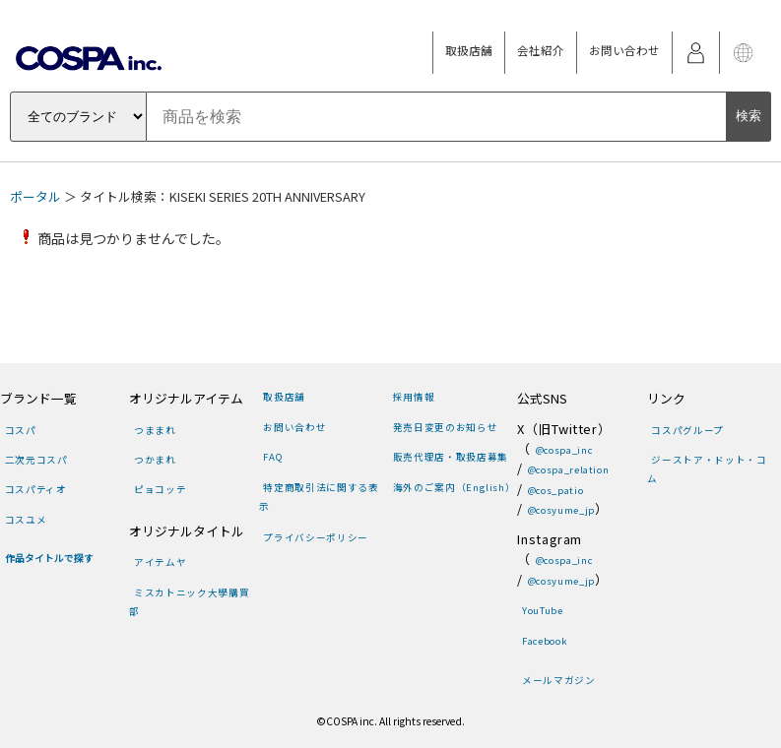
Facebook (544, 641)
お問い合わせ (624, 50)
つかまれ (155, 460)
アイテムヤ (160, 562)
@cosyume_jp (561, 510)
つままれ (155, 430)
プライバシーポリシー (315, 537)
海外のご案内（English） (454, 487)
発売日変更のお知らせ (445, 427)
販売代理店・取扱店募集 (450, 457)
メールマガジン (558, 680)
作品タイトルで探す (49, 558)
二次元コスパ (36, 460)
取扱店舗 (468, 50)
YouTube (542, 610)
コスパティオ (36, 489)
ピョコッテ (160, 489)
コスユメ (26, 520)
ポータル (35, 196)
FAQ (273, 457)
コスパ (20, 430)
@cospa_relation (569, 469)
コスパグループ (687, 430)
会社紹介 (540, 50)
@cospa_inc (564, 450)
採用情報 (414, 397)
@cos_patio (555, 490)
